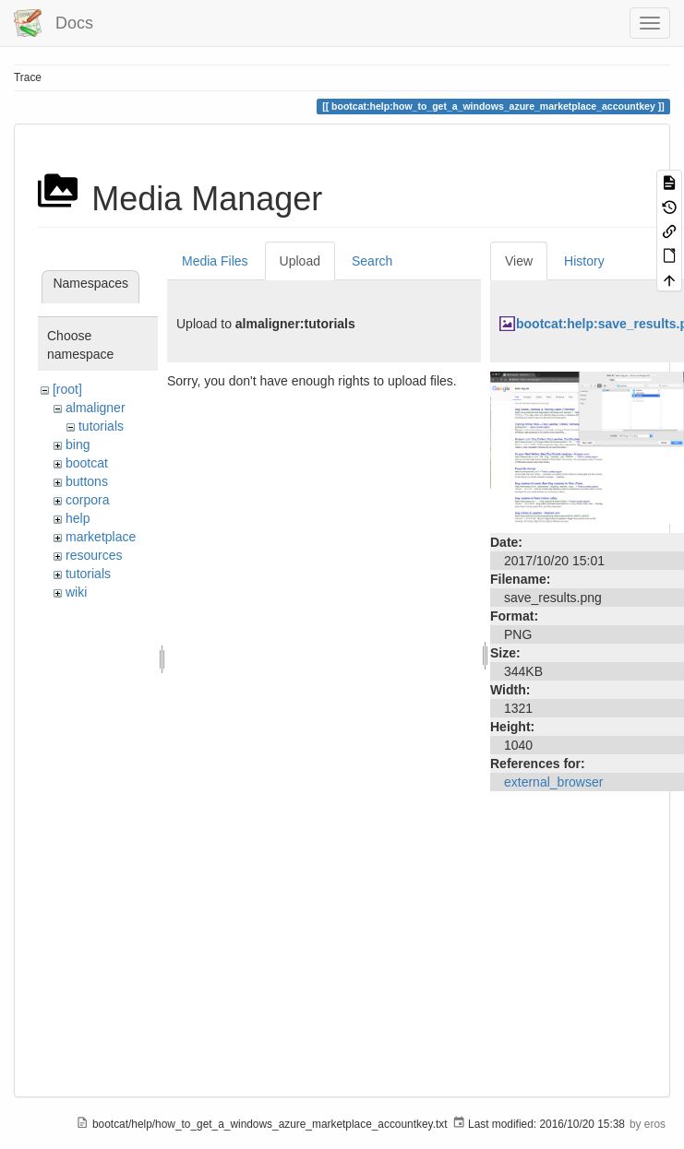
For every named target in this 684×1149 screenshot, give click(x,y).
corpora (87, 499)
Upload (300, 261)
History (584, 261)
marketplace (101, 536)
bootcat (87, 463)
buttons (87, 481)
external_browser (553, 782)
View (519, 261)
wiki (76, 592)
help (78, 518)
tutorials (101, 426)
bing (78, 444)
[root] (67, 389)
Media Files (215, 261)
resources (94, 555)
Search (372, 261)
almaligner (96, 407)
